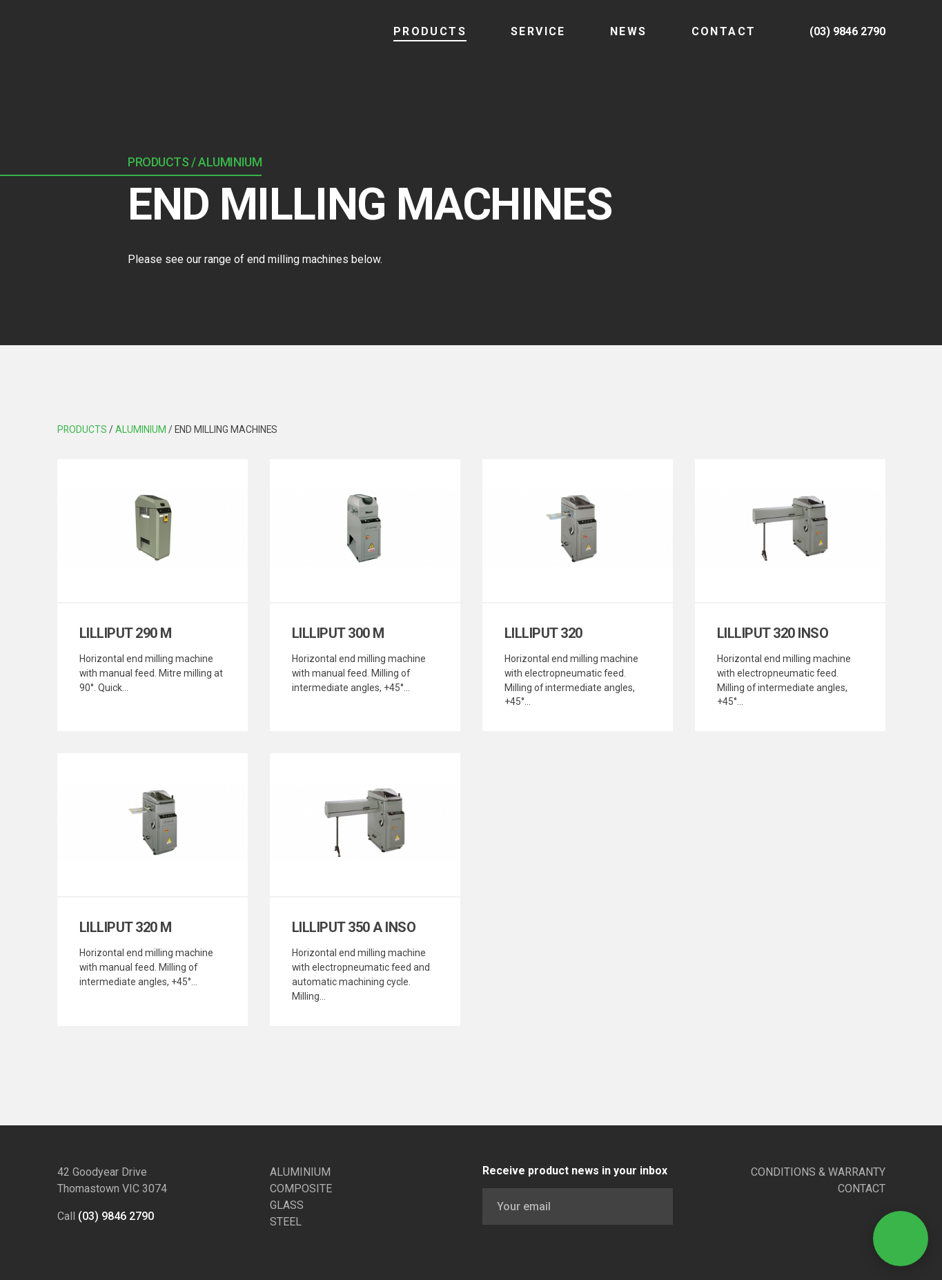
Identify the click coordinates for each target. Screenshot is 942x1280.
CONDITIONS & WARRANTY (818, 1172)
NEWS (614, 41)
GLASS (287, 1205)
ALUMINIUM (300, 1172)
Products (415, 41)
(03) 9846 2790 (116, 1216)
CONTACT (709, 41)
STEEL (286, 1221)
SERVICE (523, 41)
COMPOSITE (301, 1188)
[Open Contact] (900, 1238)
